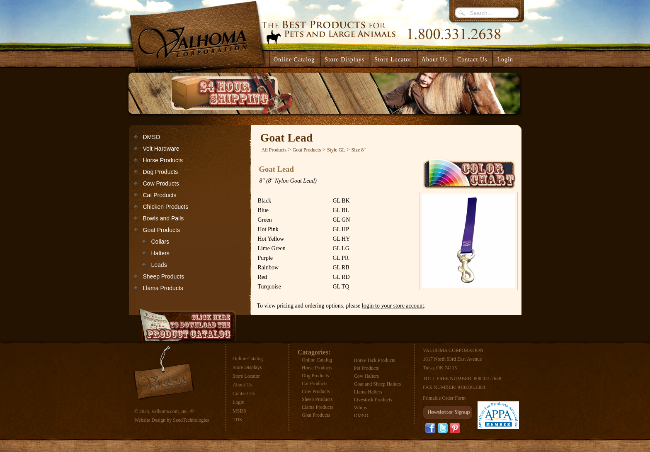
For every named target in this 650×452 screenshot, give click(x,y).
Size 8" (359, 150)
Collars (160, 241)
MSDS (239, 411)
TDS (237, 420)
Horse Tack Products (374, 360)
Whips (360, 407)
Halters (160, 253)
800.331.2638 (487, 378)
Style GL (336, 150)
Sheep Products (163, 276)
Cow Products (161, 183)
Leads (159, 264)
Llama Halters (368, 392)
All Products (274, 150)
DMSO (151, 137)
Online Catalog (248, 359)
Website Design (149, 420)
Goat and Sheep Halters (377, 384)
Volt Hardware (161, 148)
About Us (242, 385)
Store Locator (246, 376)
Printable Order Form (444, 398)
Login (505, 59)
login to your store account (393, 306)
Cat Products (160, 195)
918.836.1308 (471, 387)
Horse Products (163, 160)
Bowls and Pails (163, 218)
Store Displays (247, 367)
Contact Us (244, 393)
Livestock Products (373, 400)
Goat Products (161, 230)
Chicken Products (166, 206)
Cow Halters (366, 376)
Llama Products (163, 288)
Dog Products (160, 172)
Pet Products (366, 368)
